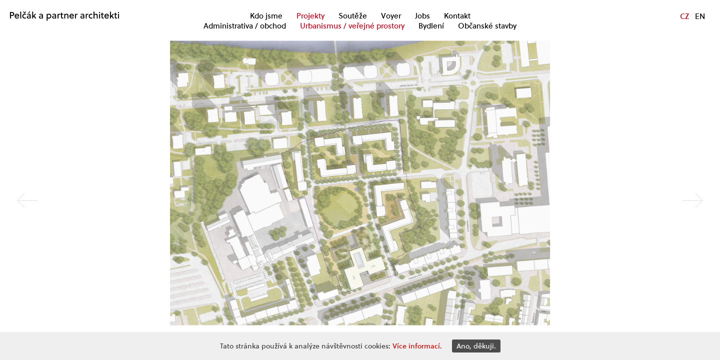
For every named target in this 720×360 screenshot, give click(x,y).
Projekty (310, 16)
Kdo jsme (266, 16)
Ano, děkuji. (476, 346)
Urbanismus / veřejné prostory (352, 26)
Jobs (422, 16)
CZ (684, 16)
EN (700, 16)
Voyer (391, 16)
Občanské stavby (487, 26)
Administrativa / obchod (245, 26)
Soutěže (352, 16)
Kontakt (457, 16)
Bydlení (431, 26)
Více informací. (417, 346)
